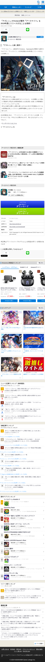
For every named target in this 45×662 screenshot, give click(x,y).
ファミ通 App (7, 2)
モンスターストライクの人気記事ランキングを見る (13, 482)
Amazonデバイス (36, 267)
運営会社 (18, 649)
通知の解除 (39, 649)
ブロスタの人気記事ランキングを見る (10, 465)
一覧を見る (41, 263)
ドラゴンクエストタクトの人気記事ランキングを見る (14, 491)
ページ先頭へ (39, 643)
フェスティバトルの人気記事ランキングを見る (12, 452)
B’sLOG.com (26, 651)
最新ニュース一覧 (29, 11)
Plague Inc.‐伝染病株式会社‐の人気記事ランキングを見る (14, 474)
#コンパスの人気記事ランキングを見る (11, 436)
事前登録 (17, 15)
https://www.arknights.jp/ (15, 224)
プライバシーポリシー (28, 649)
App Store (22, 204)
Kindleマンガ (24, 267)
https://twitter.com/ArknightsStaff (17, 226)
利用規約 (12, 649)
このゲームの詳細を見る (16, 195)
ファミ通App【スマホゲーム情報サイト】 (12, 11)
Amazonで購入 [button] (9, 300)
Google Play (22, 211)
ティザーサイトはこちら (9, 123)
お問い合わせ (5, 649)
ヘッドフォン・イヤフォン (9, 267)
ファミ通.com (18, 651)
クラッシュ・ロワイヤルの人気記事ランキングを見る (14, 458)
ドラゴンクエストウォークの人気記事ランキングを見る (14, 445)
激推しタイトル (25, 15)
